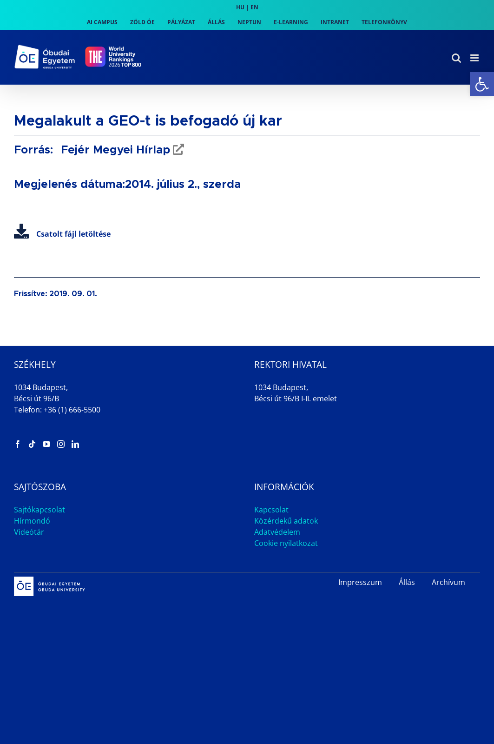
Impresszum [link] (360, 582)
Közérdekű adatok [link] (286, 521)
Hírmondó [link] (32, 521)
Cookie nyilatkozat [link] (286, 543)
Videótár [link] (29, 532)
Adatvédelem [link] (277, 532)
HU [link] (240, 7)
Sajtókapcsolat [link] (39, 510)
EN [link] (254, 7)
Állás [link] (407, 582)
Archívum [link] (448, 582)
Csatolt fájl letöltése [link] (62, 234)
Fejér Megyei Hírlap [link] (114, 150)
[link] (482, 84)
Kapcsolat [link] (271, 510)
